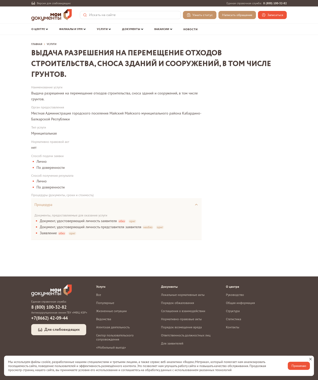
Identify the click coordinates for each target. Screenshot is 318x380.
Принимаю (298, 366)
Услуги (51, 44)
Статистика (233, 319)
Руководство (235, 295)
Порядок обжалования (177, 303)
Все (98, 295)
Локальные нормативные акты (183, 295)
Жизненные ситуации (111, 311)
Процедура (43, 204)
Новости (190, 29)
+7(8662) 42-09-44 (49, 318)
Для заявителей (172, 343)
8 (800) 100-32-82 (275, 3)
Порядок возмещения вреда (181, 327)
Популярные (105, 303)
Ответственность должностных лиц (186, 335)
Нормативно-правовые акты (181, 319)
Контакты (232, 327)
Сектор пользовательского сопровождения (115, 337)
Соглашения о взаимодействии (183, 311)
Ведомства (103, 319)
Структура (233, 311)
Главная (36, 44)
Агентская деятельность (113, 327)
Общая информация (240, 303)
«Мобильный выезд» (111, 347)
